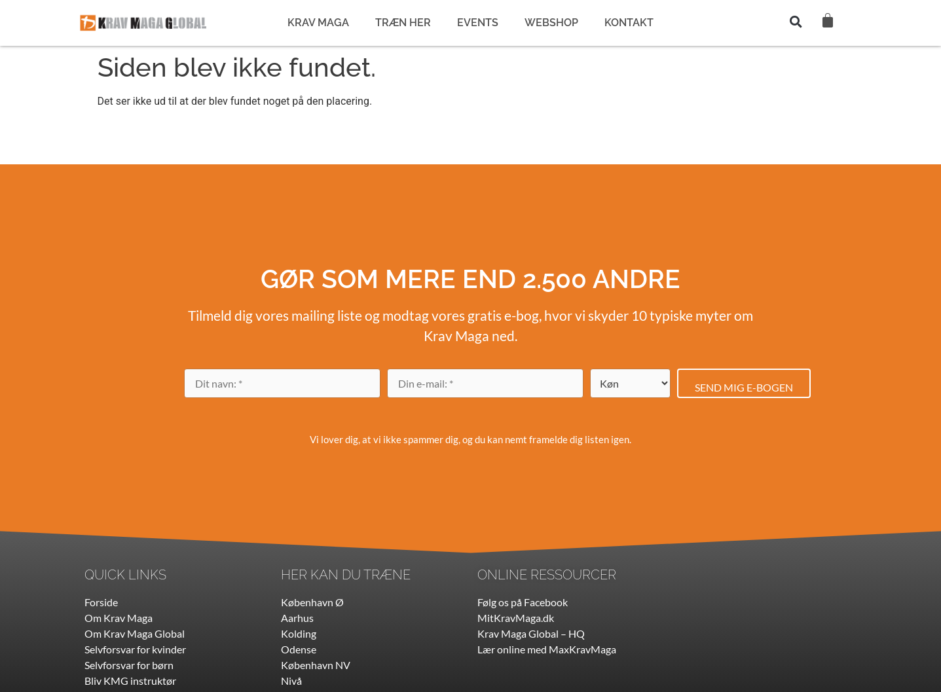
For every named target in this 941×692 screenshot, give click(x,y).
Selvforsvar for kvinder (135, 649)
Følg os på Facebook (522, 602)
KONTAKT (629, 22)
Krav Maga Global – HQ (531, 633)
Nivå (291, 680)
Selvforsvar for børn (129, 665)
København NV (315, 665)
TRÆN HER (403, 22)
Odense (298, 649)
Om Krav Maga (118, 617)
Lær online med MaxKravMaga (546, 649)
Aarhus (297, 617)
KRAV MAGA (318, 22)
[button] (795, 21)
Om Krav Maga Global (134, 633)
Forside (101, 602)
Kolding (298, 633)
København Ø (312, 602)
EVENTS (477, 22)
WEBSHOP (551, 22)
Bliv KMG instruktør (130, 680)
